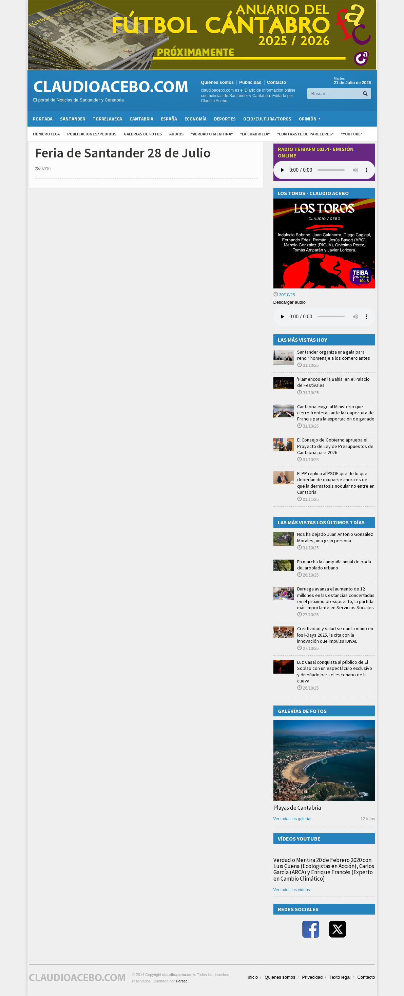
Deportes (225, 118)
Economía (196, 118)
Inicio (253, 977)
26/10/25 (308, 575)
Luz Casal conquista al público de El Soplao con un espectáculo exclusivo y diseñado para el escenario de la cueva (334, 671)
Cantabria (141, 118)
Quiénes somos (217, 82)
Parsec (182, 981)
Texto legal (339, 977)
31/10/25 (308, 365)
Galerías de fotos (143, 134)
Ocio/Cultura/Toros (267, 118)
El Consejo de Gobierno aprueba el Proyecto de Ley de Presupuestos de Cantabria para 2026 (335, 446)
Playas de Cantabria (297, 807)
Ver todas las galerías (292, 818)
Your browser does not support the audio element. (324, 170)
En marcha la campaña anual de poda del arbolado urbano (334, 565)
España (169, 118)
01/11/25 (308, 499)
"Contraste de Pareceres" (305, 134)
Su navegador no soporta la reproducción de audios (324, 316)
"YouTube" (351, 134)
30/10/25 (284, 295)
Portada (43, 118)
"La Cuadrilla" (255, 134)
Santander (72, 118)
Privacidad (312, 977)
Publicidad (250, 82)
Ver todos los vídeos (291, 889)
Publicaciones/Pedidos (91, 134)
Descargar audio (289, 302)
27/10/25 (308, 615)
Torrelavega (107, 118)
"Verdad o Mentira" (212, 134)
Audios (176, 134)
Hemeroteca (46, 134)
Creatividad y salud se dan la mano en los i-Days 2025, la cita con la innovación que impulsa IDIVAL (335, 634)
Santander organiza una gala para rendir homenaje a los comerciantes (333, 355)
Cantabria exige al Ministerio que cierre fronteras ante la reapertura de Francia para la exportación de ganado (335, 412)
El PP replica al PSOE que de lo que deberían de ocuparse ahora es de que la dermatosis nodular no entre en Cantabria (335, 482)
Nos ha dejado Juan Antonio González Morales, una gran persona (335, 537)
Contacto (276, 82)
